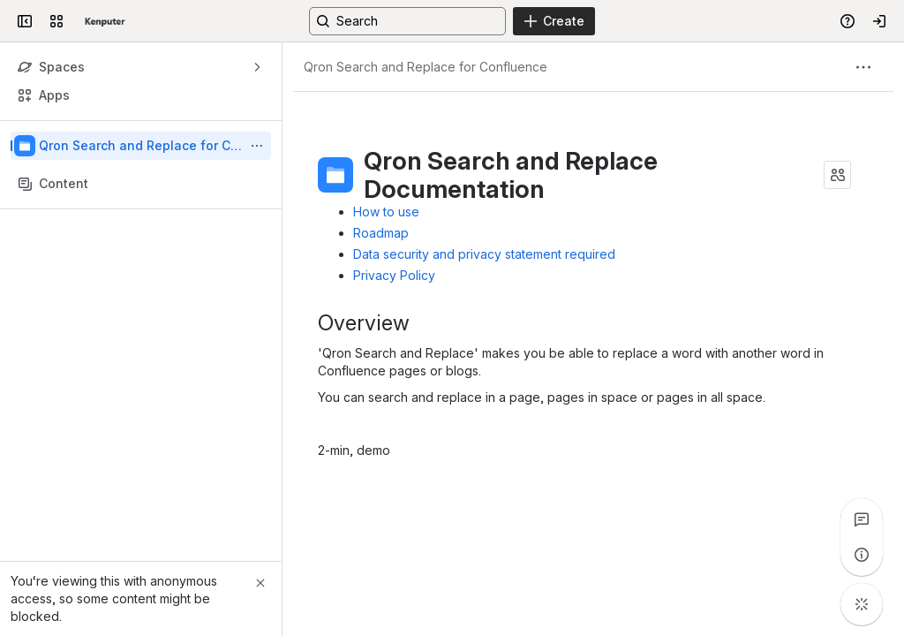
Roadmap (381, 232)
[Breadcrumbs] (425, 67)
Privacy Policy (394, 275)
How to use (386, 211)
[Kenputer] (105, 21)
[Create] (554, 21)
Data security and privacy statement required (484, 253)
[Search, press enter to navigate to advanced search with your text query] (407, 21)
